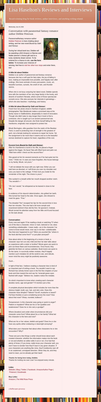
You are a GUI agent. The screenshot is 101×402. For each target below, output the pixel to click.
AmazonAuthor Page (45, 370)
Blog (18, 370)
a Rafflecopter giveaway (17, 389)
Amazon (12, 379)
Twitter (23, 370)
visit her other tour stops (33, 65)
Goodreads (21, 372)
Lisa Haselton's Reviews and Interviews (50, 10)
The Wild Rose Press (24, 379)
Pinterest (12, 372)
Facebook (31, 370)
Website (12, 370)
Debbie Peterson (15, 41)
